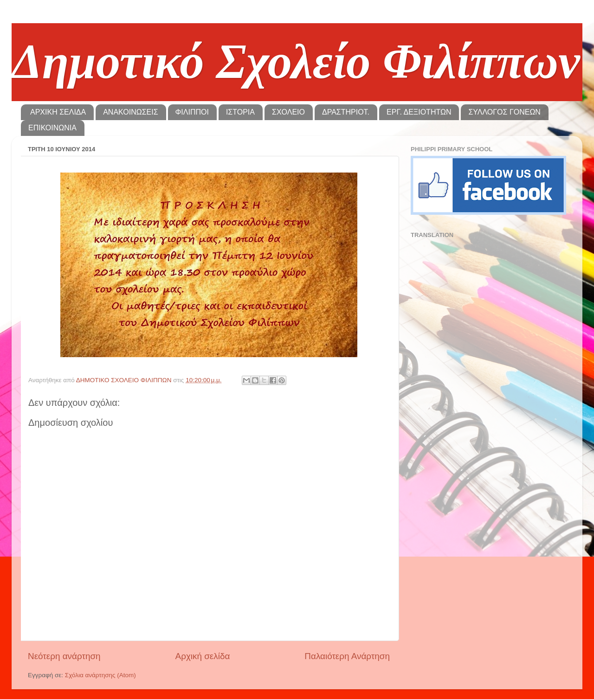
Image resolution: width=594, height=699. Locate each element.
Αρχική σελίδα (202, 656)
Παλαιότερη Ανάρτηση (347, 656)
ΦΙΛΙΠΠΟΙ (192, 112)
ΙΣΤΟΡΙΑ (240, 112)
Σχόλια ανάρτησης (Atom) (100, 675)
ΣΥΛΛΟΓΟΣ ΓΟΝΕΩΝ (504, 112)
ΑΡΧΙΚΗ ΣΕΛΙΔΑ (58, 112)
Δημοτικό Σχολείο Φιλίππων (296, 61)
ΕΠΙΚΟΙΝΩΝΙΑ (52, 128)
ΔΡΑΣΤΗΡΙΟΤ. (345, 112)
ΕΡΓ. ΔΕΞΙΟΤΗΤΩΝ (419, 112)
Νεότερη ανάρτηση (64, 656)
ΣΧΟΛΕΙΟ (288, 112)
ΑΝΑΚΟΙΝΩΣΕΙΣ (130, 112)
